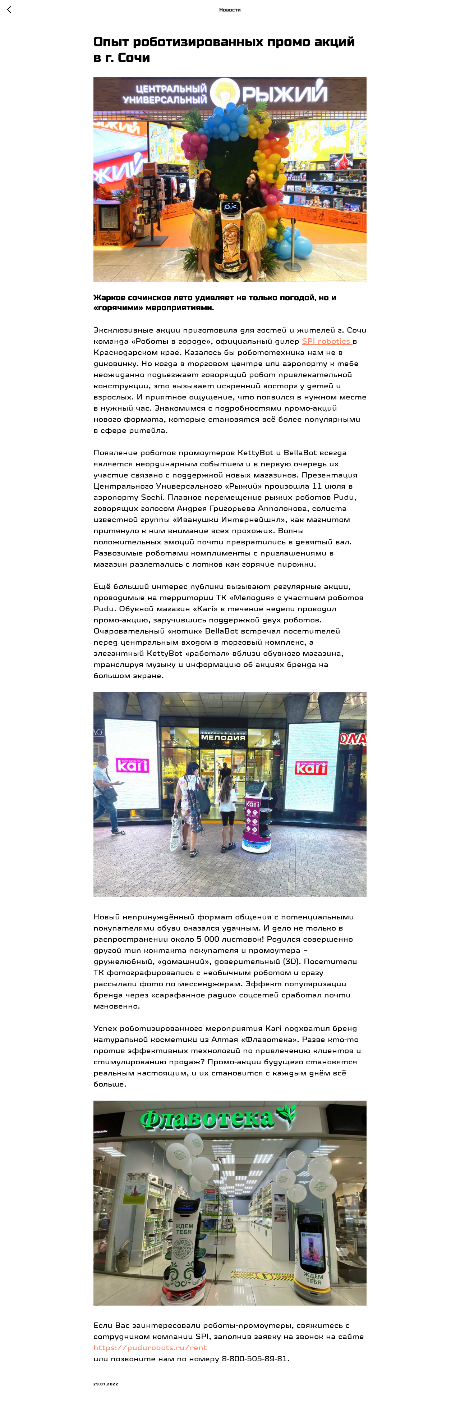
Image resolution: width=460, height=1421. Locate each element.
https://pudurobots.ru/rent (150, 1347)
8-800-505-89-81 (254, 1358)
